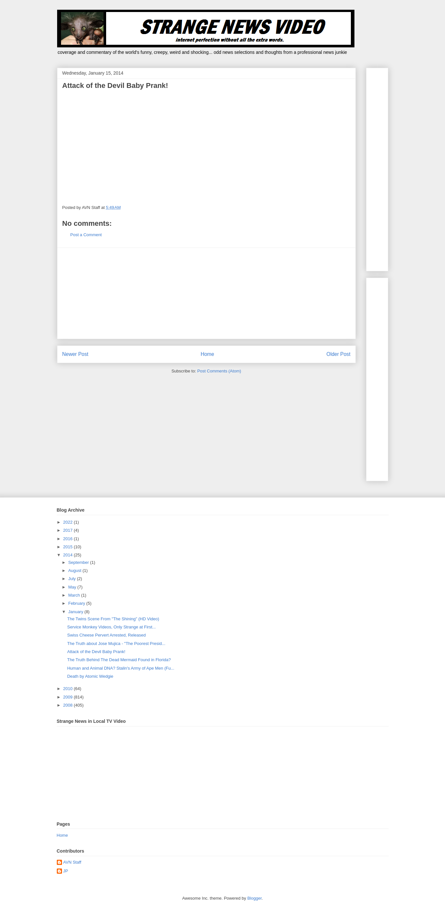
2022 (68, 522)
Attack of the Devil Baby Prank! (96, 651)
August (75, 570)
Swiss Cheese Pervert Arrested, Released (106, 635)
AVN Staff (72, 862)
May (72, 587)
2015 (68, 546)
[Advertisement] (206, 293)
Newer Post (75, 354)
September (79, 562)
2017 (68, 530)
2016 (68, 538)
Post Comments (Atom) (219, 371)
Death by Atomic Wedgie (90, 676)
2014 (68, 555)
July (72, 578)
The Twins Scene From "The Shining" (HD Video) (113, 618)
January (76, 611)
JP (65, 870)
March (74, 595)
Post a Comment (86, 234)
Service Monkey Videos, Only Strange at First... (111, 627)
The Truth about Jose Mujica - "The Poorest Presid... (116, 643)
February (77, 603)
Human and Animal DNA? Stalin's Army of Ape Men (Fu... (120, 668)
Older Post (339, 354)
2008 (68, 705)
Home (207, 354)
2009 (68, 697)
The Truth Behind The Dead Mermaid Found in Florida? (119, 659)
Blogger (254, 898)
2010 (68, 688)
